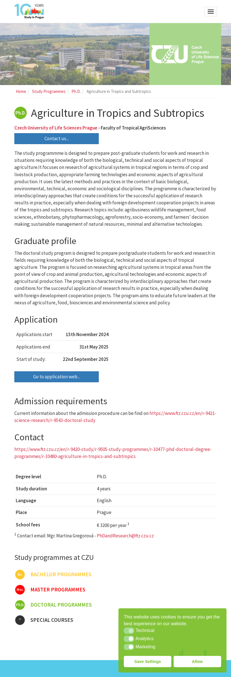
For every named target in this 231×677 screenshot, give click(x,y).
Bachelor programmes (53, 574)
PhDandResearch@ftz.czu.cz (125, 536)
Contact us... (56, 138)
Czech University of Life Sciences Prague (55, 128)
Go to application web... (56, 377)
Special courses (44, 620)
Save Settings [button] (147, 661)
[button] (129, 630)
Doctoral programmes (53, 605)
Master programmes (50, 590)
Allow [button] (197, 661)
